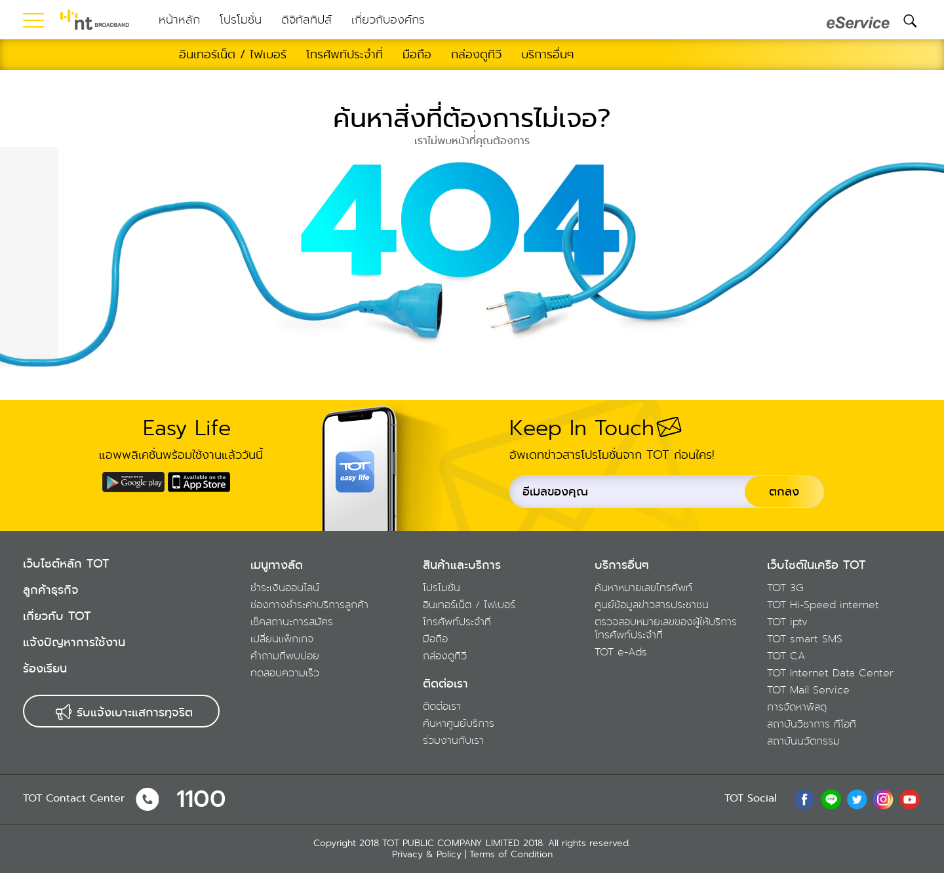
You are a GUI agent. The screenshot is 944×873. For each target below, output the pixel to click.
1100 (201, 799)
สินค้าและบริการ (462, 564)
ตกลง (784, 491)
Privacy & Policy (427, 854)
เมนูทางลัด (276, 564)
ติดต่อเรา (445, 683)
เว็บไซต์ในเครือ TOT (816, 564)
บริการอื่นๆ (622, 564)
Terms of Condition (511, 854)
